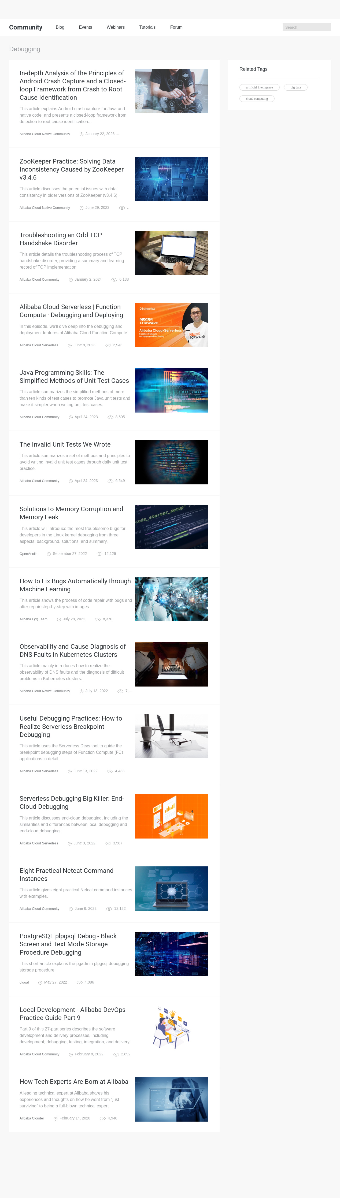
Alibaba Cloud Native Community (47, 140)
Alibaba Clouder (33, 1168)
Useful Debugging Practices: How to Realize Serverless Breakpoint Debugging (71, 759)
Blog (60, 27)
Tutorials (147, 27)
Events (85, 27)
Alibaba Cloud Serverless (41, 362)
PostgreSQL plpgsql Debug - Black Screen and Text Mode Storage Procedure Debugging (68, 987)
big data (296, 87)
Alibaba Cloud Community (41, 293)
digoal (24, 1028)
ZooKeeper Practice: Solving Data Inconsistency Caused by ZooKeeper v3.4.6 (72, 178)
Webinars (116, 27)
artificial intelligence (259, 87)
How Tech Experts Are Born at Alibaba (74, 1131)
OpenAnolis (29, 577)
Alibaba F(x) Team (35, 646)
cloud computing (257, 99)
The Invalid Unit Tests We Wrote (65, 465)
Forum (176, 27)
